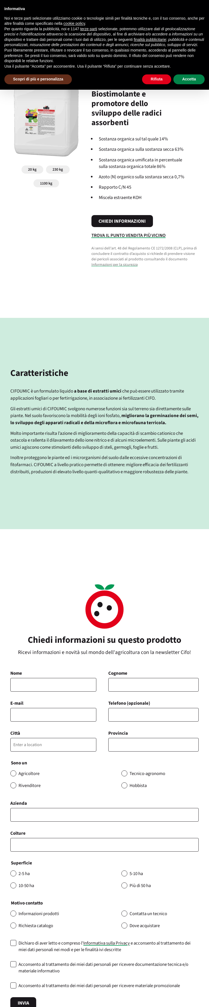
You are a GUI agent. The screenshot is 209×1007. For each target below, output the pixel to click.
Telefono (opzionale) (129, 703)
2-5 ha (24, 873)
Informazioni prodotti (39, 913)
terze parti (88, 29)
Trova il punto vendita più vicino (128, 235)
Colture (18, 833)
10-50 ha (26, 885)
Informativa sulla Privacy (106, 943)
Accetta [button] (189, 79)
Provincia (118, 733)
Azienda (18, 803)
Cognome (117, 673)
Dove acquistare (145, 925)
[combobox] (104, 845)
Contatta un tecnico (148, 913)
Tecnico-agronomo (147, 773)
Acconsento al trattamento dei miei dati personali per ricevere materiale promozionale (99, 985)
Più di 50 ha (140, 885)
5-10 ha (136, 873)
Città (15, 733)
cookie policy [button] (74, 23)
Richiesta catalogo (36, 925)
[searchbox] (15, 844)
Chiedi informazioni (122, 221)
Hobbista (138, 785)
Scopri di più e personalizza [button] (38, 79)
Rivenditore (30, 785)
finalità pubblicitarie (150, 39)
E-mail (16, 703)
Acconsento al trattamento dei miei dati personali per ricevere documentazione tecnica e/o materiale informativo (103, 967)
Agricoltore (29, 773)
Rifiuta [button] (157, 79)
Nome (16, 673)
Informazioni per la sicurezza (114, 264)
